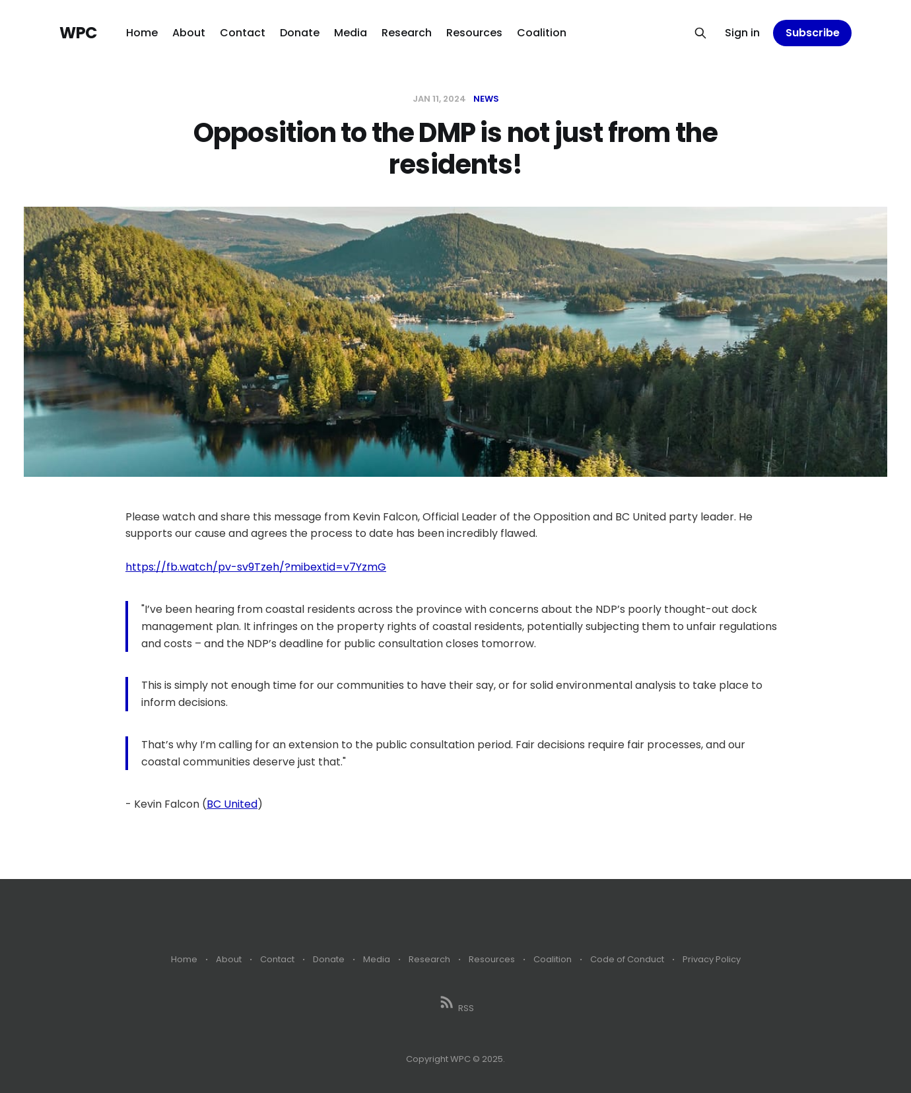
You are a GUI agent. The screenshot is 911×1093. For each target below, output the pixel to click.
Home (142, 32)
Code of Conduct (627, 959)
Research (407, 32)
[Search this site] (700, 33)
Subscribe (813, 32)
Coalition (541, 32)
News (486, 98)
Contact (242, 32)
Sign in (742, 32)
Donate (300, 32)
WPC (78, 33)
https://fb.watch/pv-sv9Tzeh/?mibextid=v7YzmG (255, 567)
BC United (232, 804)
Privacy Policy (712, 959)
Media (350, 32)
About (188, 32)
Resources (474, 32)
